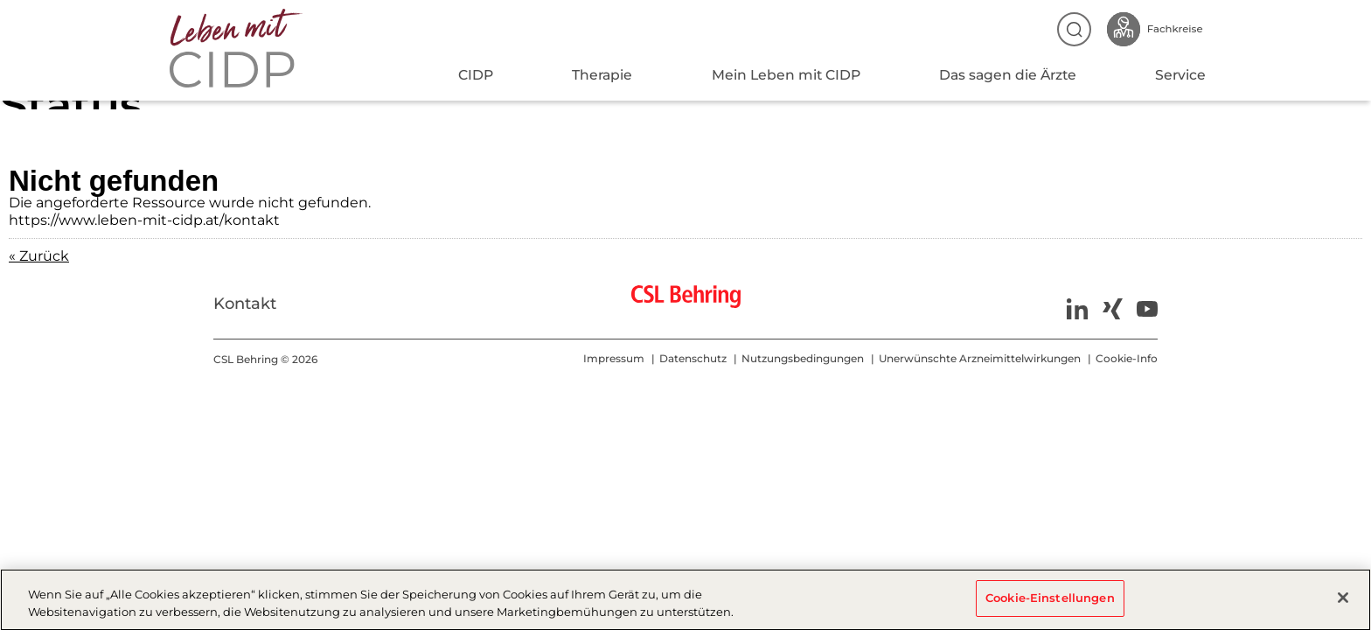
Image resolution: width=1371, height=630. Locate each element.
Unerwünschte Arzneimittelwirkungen (980, 358)
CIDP (475, 74)
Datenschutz (693, 358)
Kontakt (244, 303)
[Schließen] (1343, 600)
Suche (1074, 29)
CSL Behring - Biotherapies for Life (686, 303)
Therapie (602, 74)
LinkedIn (1077, 308)
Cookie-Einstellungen (1050, 599)
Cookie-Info (1127, 358)
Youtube (1147, 308)
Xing (1112, 308)
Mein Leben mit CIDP (786, 74)
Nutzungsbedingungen (802, 358)
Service (1180, 74)
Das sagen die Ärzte (1007, 74)
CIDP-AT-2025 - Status (242, 48)
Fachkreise (1156, 29)
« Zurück (39, 256)
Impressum (613, 358)
